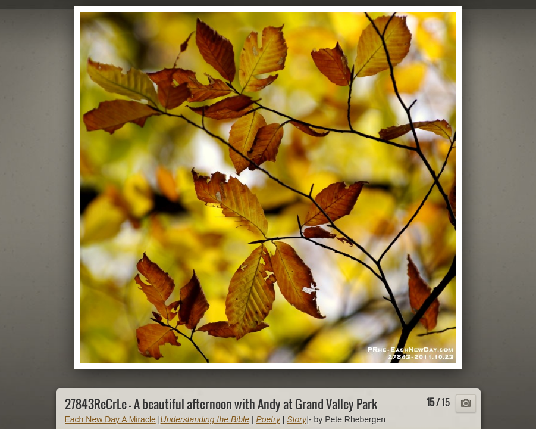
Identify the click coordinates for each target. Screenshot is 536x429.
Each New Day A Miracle (110, 419)
